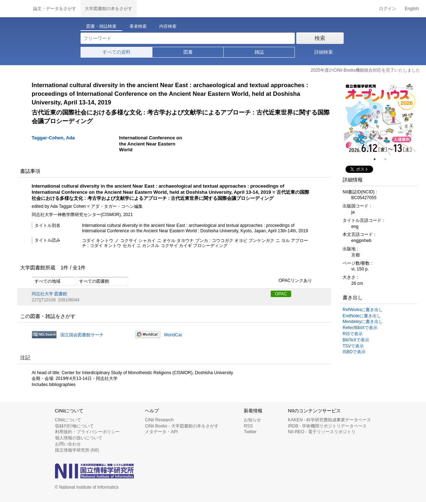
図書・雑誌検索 (101, 26)
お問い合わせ (68, 444)
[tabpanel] (380, 119)
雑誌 (259, 52)
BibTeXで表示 (356, 339)
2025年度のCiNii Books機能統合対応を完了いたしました (365, 70)
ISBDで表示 (354, 351)
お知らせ (252, 419)
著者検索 (138, 26)
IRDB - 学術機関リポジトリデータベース (327, 426)
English (412, 8)
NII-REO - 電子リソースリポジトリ (322, 431)
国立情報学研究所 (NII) (77, 450)
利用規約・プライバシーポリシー (87, 431)
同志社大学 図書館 (49, 293)
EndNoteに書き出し (362, 315)
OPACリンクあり (291, 281)
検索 (320, 38)
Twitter (250, 431)
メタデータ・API (161, 431)
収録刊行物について (74, 426)
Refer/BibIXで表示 (360, 327)
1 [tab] (377, 159)
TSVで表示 (353, 346)
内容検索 (168, 26)
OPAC (281, 293)
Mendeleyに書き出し (363, 321)
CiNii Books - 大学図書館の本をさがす (182, 426)
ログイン (387, 8)
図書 (188, 52)
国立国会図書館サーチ (82, 334)
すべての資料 (116, 52)
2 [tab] (388, 159)
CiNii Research (159, 419)
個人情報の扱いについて (78, 437)
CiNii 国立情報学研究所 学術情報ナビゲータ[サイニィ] (14, 8)
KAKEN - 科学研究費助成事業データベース (329, 419)
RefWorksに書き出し (363, 309)
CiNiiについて (68, 419)
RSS (248, 426)
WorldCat (173, 334)
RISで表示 (353, 333)
